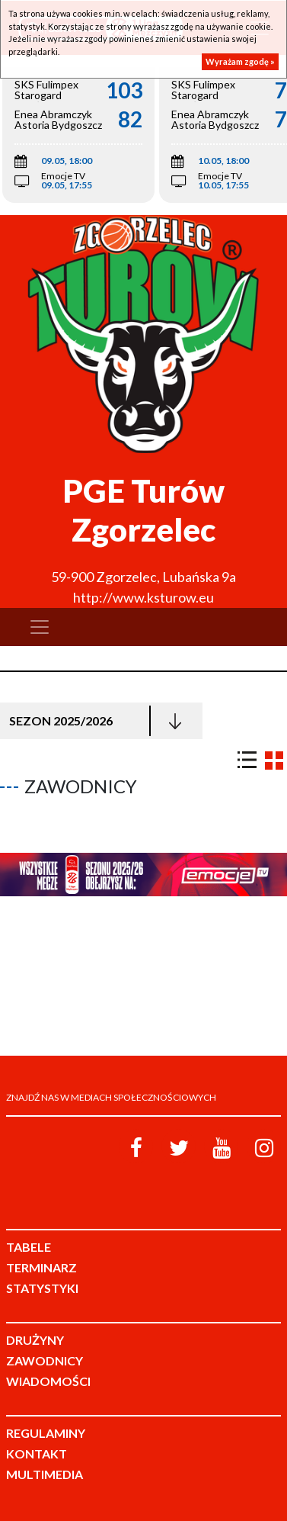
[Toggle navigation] (39, 627)
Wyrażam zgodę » (240, 61)
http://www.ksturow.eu (143, 597)
